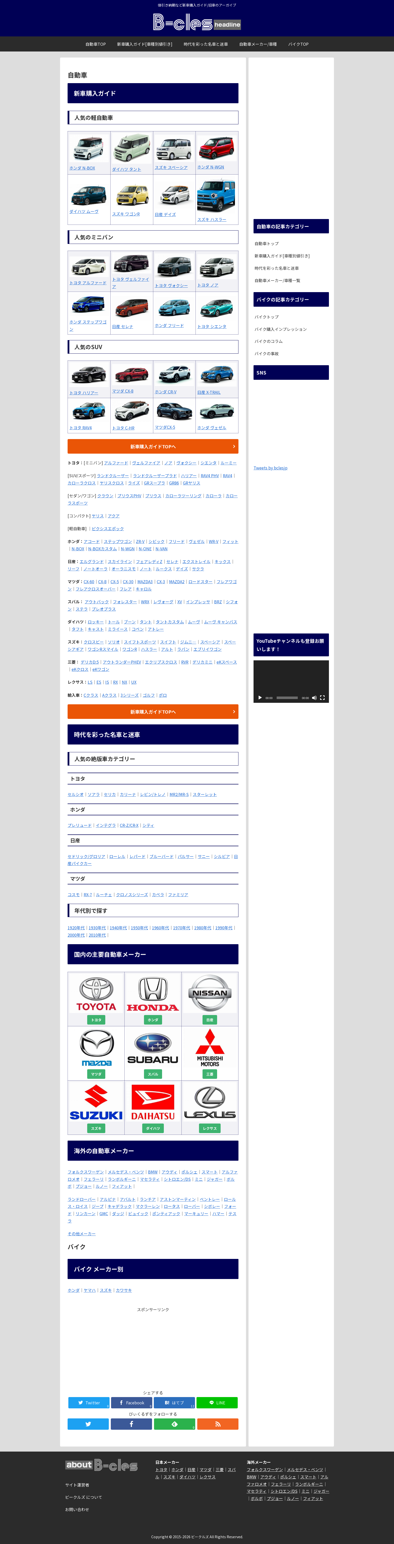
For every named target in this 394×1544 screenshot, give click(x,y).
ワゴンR (129, 649)
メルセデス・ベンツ (126, 1172)
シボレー (212, 1206)
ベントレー (210, 1199)
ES (98, 682)
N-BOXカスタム (102, 549)
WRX (145, 602)
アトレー (156, 629)
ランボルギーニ (122, 1179)
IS (107, 682)
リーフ (73, 569)
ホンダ (153, 1019)
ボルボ (257, 1498)
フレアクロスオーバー (96, 589)
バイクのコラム (269, 341)
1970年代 (181, 928)
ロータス (172, 1206)
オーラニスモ (124, 569)
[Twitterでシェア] (88, 1402)
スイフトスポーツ (140, 642)
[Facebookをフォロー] (131, 1424)
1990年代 (223, 928)
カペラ (158, 894)
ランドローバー (82, 1199)
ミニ (199, 1179)
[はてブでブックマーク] (174, 1402)
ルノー (102, 1186)
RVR (184, 662)
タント (146, 622)
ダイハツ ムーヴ (83, 211)
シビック (157, 541)
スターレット (205, 794)
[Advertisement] (153, 1348)
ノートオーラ (95, 569)
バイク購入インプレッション (281, 329)
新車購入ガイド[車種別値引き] (282, 256)
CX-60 (89, 581)
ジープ (98, 1206)
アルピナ (108, 1199)
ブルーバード (162, 856)
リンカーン (85, 1213)
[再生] (260, 697)
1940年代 (118, 928)
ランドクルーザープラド (155, 475)
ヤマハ (90, 1290)
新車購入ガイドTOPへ (153, 446)
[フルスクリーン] (322, 697)
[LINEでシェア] (216, 1402)
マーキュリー (196, 1213)
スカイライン (120, 561)
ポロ (163, 695)
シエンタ (209, 463)
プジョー (84, 1186)
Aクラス (109, 695)
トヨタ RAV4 (80, 427)
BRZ (218, 602)
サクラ (198, 569)
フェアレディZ (149, 561)
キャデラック (120, 1206)
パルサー (186, 856)
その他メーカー (82, 1234)
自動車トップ (267, 243)
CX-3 (161, 581)
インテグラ (106, 825)
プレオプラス (104, 609)
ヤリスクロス (112, 483)
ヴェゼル (197, 541)
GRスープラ (154, 483)
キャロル (144, 589)
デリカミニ (202, 662)
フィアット (122, 1186)
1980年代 (202, 928)
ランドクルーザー (113, 475)
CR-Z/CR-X (129, 825)
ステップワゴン (118, 541)
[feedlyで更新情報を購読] (174, 1424)
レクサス (210, 1128)
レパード (137, 856)
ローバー (192, 1206)
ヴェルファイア (146, 463)
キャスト (96, 629)
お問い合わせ (77, 1509)
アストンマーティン (178, 1199)
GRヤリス (191, 483)
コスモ (74, 894)
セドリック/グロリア (86, 856)
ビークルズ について (83, 1497)
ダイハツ (153, 1128)
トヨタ (96, 1019)
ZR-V (140, 541)
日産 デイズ (165, 214)
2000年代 (76, 935)
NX (124, 682)
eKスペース (227, 662)
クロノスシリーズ (132, 894)
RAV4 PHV (210, 475)
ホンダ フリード (169, 325)
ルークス (164, 569)
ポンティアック (166, 1213)
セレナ (172, 561)
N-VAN (162, 549)
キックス (223, 561)
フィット (230, 541)
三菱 (209, 1074)
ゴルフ (149, 695)
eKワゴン (100, 669)
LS (90, 682)
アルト (167, 649)
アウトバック (97, 602)
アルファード (116, 463)
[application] (291, 681)
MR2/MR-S (179, 794)
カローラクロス (82, 483)
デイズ (182, 569)
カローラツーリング (183, 496)
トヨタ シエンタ (211, 326)
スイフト (168, 642)
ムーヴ (194, 622)
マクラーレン (148, 1206)
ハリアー (189, 475)
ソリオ (114, 642)
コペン (138, 629)
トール (114, 622)
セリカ (110, 794)
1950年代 (139, 928)
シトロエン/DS (177, 1179)
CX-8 (102, 581)
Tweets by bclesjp (270, 468)
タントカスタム (170, 622)
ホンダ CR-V (165, 392)
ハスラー (149, 649)
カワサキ (124, 1290)
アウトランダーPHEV (122, 662)
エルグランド (92, 561)
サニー (204, 856)
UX (133, 682)
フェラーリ (94, 1179)
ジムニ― (188, 642)
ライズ (134, 483)
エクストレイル (196, 561)
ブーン (130, 622)
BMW (153, 1172)
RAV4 (227, 475)
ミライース (118, 629)
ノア (168, 463)
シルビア (222, 856)
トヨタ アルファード (88, 283)
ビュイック (138, 1213)
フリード (177, 541)
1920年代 (76, 928)
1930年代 (97, 928)
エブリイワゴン (207, 649)
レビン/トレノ (153, 794)
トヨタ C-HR (123, 428)
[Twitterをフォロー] (88, 1424)
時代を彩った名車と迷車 (277, 268)
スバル (153, 1074)
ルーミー (229, 463)
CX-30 (128, 581)
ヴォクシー (186, 463)
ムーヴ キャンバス (220, 622)
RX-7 (88, 894)
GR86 (174, 483)
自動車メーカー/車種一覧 (277, 280)
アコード (92, 541)
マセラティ (150, 1179)
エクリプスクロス (161, 662)
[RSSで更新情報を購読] (217, 1424)
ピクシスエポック (108, 528)
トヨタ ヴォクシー (171, 285)
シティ (148, 825)
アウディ (169, 1172)
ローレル (117, 856)
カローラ (214, 496)
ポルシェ (189, 1172)
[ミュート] (314, 697)
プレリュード (80, 825)
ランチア (148, 1199)
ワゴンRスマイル (103, 649)
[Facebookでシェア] (131, 1402)
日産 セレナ (122, 326)
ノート (146, 569)
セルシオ (76, 794)
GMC (104, 1213)
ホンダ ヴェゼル (211, 427)
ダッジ (118, 1213)
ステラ (82, 609)
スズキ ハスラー (211, 219)
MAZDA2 (176, 581)
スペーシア (210, 642)
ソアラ (94, 794)
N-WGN (128, 549)
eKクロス (80, 669)
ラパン (183, 649)
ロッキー (96, 622)
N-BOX (78, 549)
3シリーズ (130, 695)
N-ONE (145, 549)
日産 (209, 1019)
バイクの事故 (267, 353)
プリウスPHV (129, 496)
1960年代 (160, 928)
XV (179, 602)
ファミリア (178, 894)
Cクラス (91, 695)
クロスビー (94, 642)
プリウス (153, 496)
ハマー (218, 1213)
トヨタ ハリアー (83, 393)
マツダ (96, 1074)
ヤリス (98, 516)
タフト (78, 629)
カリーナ (128, 794)
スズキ (96, 1128)
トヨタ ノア (207, 285)
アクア (114, 516)
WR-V (213, 541)
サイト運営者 (77, 1485)
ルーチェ (104, 894)
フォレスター (125, 602)
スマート (210, 1172)
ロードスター (200, 581)
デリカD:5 (90, 662)
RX (115, 682)
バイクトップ (267, 317)
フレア (126, 589)
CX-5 (115, 581)
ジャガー (215, 1179)
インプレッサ (198, 602)
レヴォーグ (163, 602)
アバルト (128, 1199)
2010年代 (97, 935)
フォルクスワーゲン (86, 1172)
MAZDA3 (145, 581)
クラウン (105, 496)
